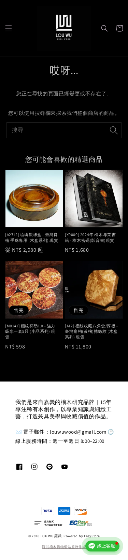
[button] (8, 28)
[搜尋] (113, 130)
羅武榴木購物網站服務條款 (64, 547)
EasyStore (92, 536)
